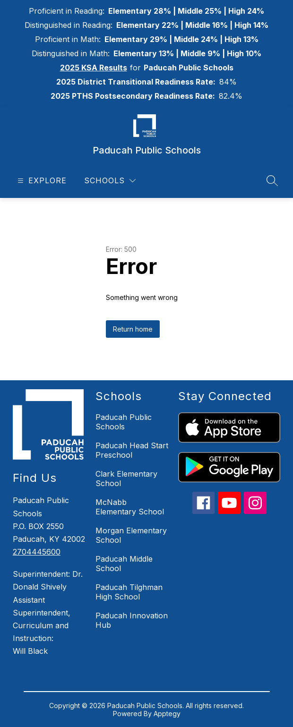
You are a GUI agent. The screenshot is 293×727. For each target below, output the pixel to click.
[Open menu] (41, 181)
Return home (133, 329)
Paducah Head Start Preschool (131, 450)
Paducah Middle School (124, 563)
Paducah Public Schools (123, 421)
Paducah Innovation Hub (131, 620)
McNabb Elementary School (129, 506)
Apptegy (167, 714)
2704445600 (36, 551)
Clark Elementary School (126, 478)
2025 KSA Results (93, 67)
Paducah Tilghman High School (129, 591)
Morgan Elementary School (131, 535)
